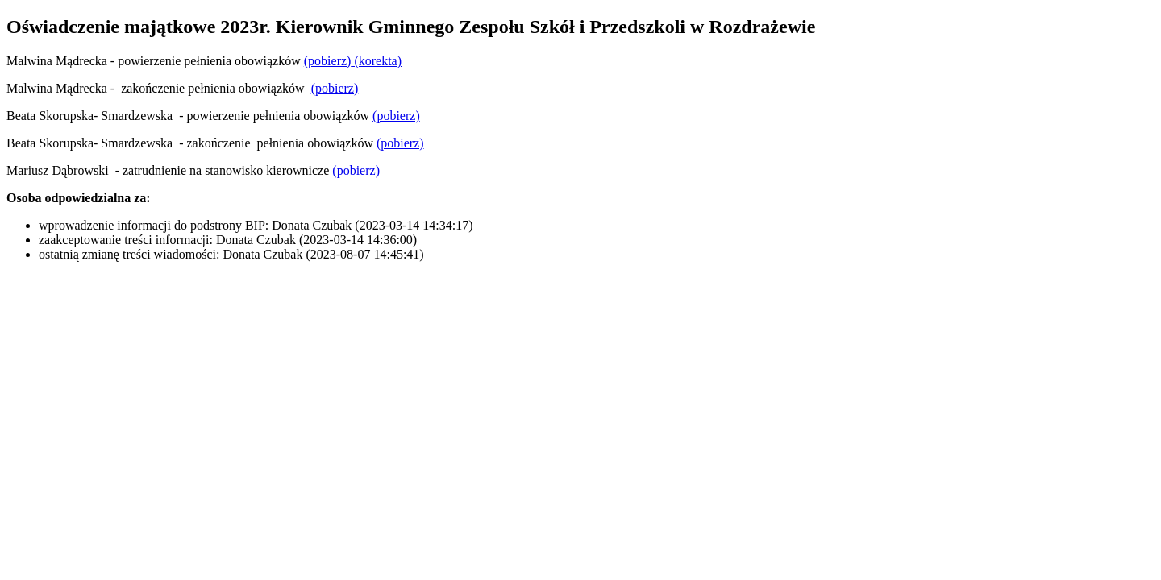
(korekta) (376, 61)
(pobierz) (328, 61)
